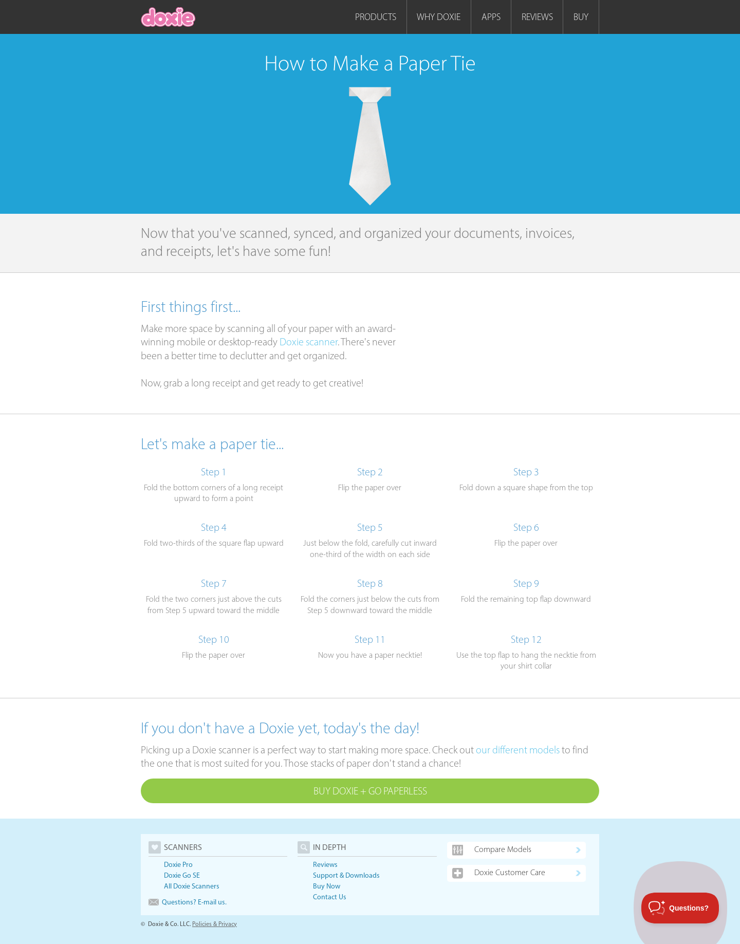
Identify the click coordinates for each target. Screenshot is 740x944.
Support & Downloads (346, 875)
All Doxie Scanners (191, 886)
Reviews (537, 17)
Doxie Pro (178, 864)
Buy (581, 17)
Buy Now (326, 886)
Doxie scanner (309, 342)
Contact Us (329, 897)
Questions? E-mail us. (188, 902)
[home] (168, 17)
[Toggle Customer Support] (680, 908)
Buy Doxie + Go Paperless (370, 791)
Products (375, 17)
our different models (518, 750)
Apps (491, 17)
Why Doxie (438, 17)
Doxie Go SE (182, 875)
